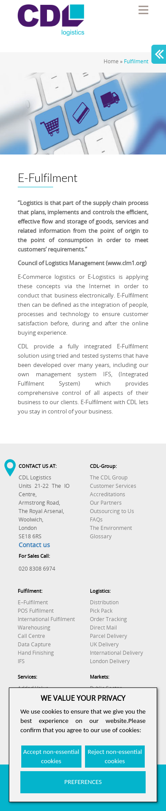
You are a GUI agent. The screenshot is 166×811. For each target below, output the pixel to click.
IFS (21, 661)
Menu (143, 9)
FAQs (96, 519)
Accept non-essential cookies (51, 756)
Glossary (101, 536)
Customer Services (113, 486)
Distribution (104, 602)
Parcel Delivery (108, 636)
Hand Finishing (36, 653)
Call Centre (31, 636)
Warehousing (34, 627)
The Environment (111, 528)
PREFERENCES (83, 782)
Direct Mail (103, 627)
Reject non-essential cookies (115, 756)
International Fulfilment (46, 619)
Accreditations (107, 494)
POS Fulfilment (36, 610)
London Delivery (110, 661)
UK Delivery (104, 644)
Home (111, 61)
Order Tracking (108, 619)
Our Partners (106, 502)
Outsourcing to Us (112, 511)
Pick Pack (101, 610)
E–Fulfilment (33, 602)
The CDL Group (108, 477)
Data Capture (34, 644)
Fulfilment (136, 61)
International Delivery (116, 653)
